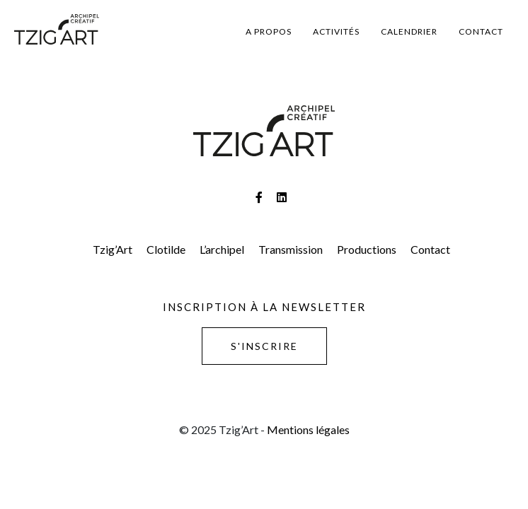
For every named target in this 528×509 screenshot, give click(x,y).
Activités (336, 31)
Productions (366, 249)
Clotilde (166, 249)
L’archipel (222, 249)
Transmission (290, 249)
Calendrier (409, 31)
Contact (481, 31)
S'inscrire (264, 346)
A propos (269, 31)
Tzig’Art (112, 249)
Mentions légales (308, 429)
